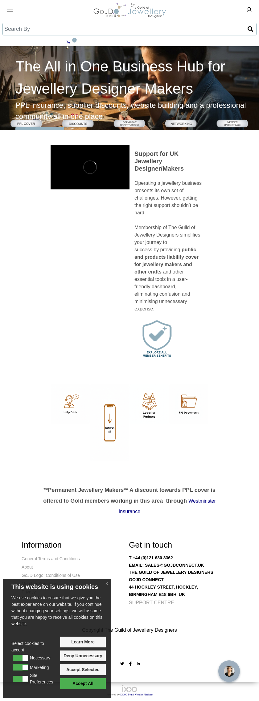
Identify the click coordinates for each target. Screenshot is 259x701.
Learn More (82, 641)
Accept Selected (83, 669)
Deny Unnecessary (83, 655)
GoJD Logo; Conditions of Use (51, 575)
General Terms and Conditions (51, 558)
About (27, 567)
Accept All (82, 683)
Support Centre (151, 602)
